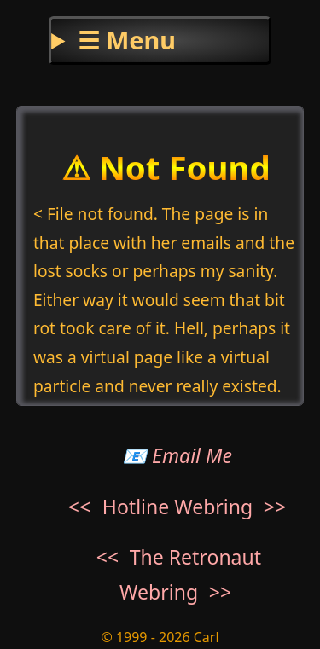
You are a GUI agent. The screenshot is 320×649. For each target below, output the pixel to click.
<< (79, 506)
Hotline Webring (177, 506)
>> (275, 506)
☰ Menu (127, 39)
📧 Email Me (177, 455)
